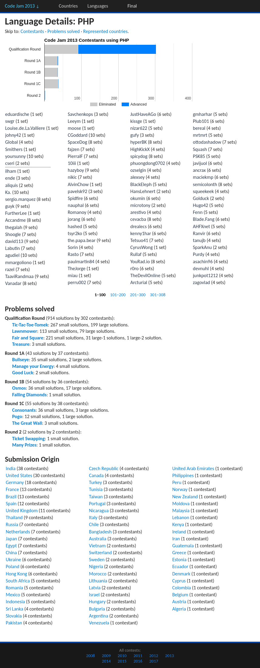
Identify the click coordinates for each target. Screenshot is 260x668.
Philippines (183, 475)
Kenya (178, 524)
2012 (153, 655)
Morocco (97, 574)
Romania (14, 588)
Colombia (181, 588)
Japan (11, 539)
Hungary (97, 601)
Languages (97, 6)
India (10, 468)
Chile (94, 524)
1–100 (100, 294)
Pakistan (14, 623)
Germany (15, 482)
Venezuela (99, 623)
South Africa (18, 581)
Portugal (97, 503)
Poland (12, 566)
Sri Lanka (14, 609)
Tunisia (96, 489)
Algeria (179, 609)
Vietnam (97, 545)
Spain (11, 503)
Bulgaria (97, 609)
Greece (179, 552)
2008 (90, 655)
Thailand (14, 517)
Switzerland (100, 552)
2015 (122, 661)
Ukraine (13, 559)
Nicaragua (99, 510)
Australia (97, 539)
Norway (179, 489)
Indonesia (15, 601)
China (11, 552)
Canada (96, 475)
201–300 (138, 294)
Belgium (180, 595)
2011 (137, 655)
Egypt (11, 545)
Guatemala (183, 545)
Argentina (98, 616)
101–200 (118, 294)
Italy (93, 517)
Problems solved (63, 31)
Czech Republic (103, 468)
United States (19, 475)
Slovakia (14, 616)
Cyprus (179, 581)
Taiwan (96, 496)
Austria (179, 601)
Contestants (32, 31)
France (12, 489)
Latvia (94, 588)
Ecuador (180, 566)
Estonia (179, 559)
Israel (94, 595)
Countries (68, 6)
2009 (106, 655)
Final (132, 6)
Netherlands (18, 532)
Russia (12, 524)
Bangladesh (100, 532)
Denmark (181, 574)
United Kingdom (22, 510)
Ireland (179, 532)
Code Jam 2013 (22, 6)
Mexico (13, 595)
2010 (122, 655)
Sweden (96, 559)
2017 (153, 661)
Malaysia (181, 510)
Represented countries (105, 31)
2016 (137, 661)
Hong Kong (16, 574)
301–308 (157, 294)
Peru (176, 482)
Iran (176, 539)
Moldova (181, 503)
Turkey (95, 482)
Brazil (11, 496)
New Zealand (185, 496)
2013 (169, 655)
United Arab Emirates (193, 468)
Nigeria (96, 566)
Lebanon (180, 517)
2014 (106, 661)
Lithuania (98, 581)
